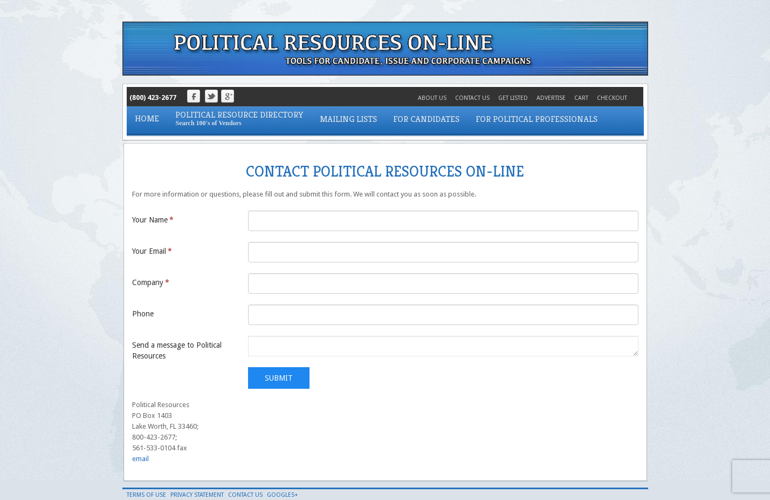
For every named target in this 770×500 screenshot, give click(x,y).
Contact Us (472, 98)
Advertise (551, 98)
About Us (432, 98)
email (140, 459)
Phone (143, 313)
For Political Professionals (536, 119)
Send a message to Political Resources (177, 350)
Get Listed (513, 98)
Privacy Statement (197, 494)
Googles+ (282, 494)
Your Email (152, 251)
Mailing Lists (348, 119)
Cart (581, 98)
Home (147, 118)
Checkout (612, 98)
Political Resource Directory (239, 115)
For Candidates (426, 119)
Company (150, 282)
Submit (279, 378)
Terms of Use (146, 494)
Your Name (153, 219)
